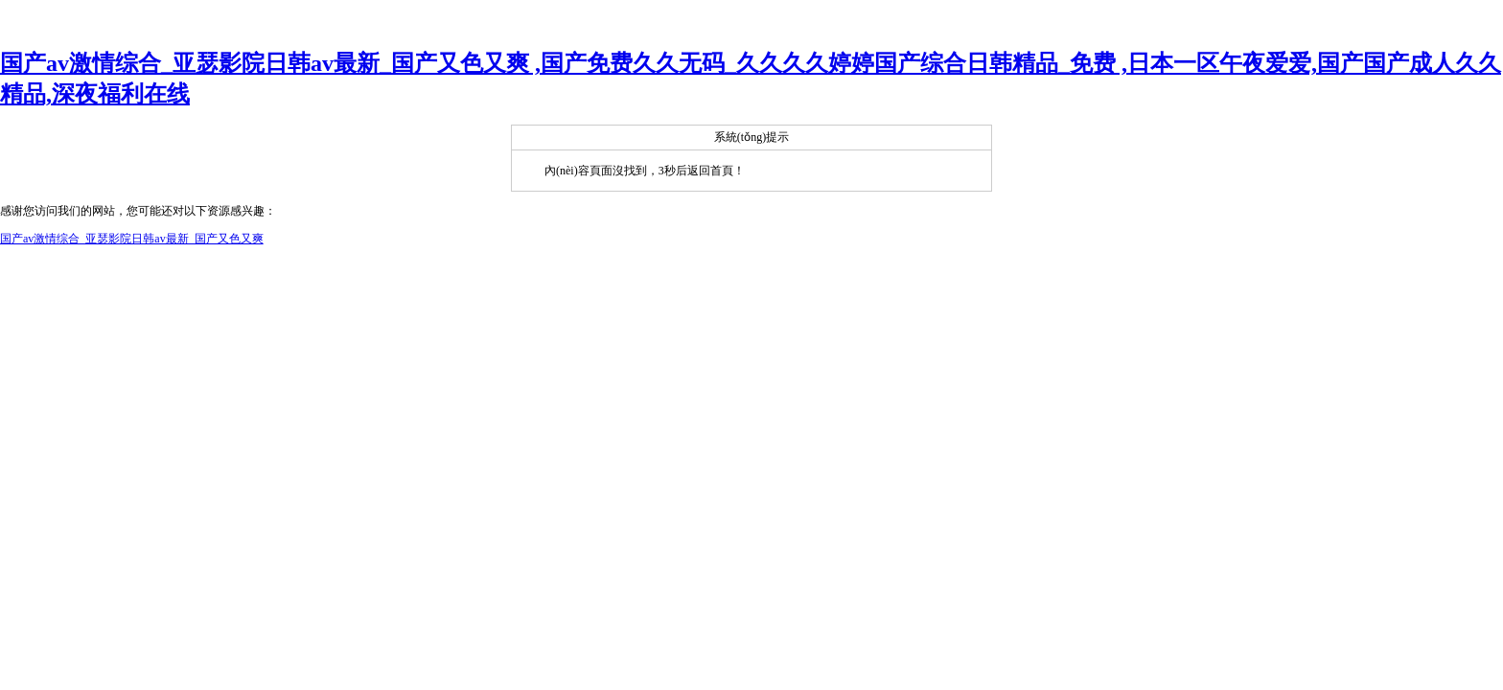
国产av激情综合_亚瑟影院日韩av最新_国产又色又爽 (132, 238)
